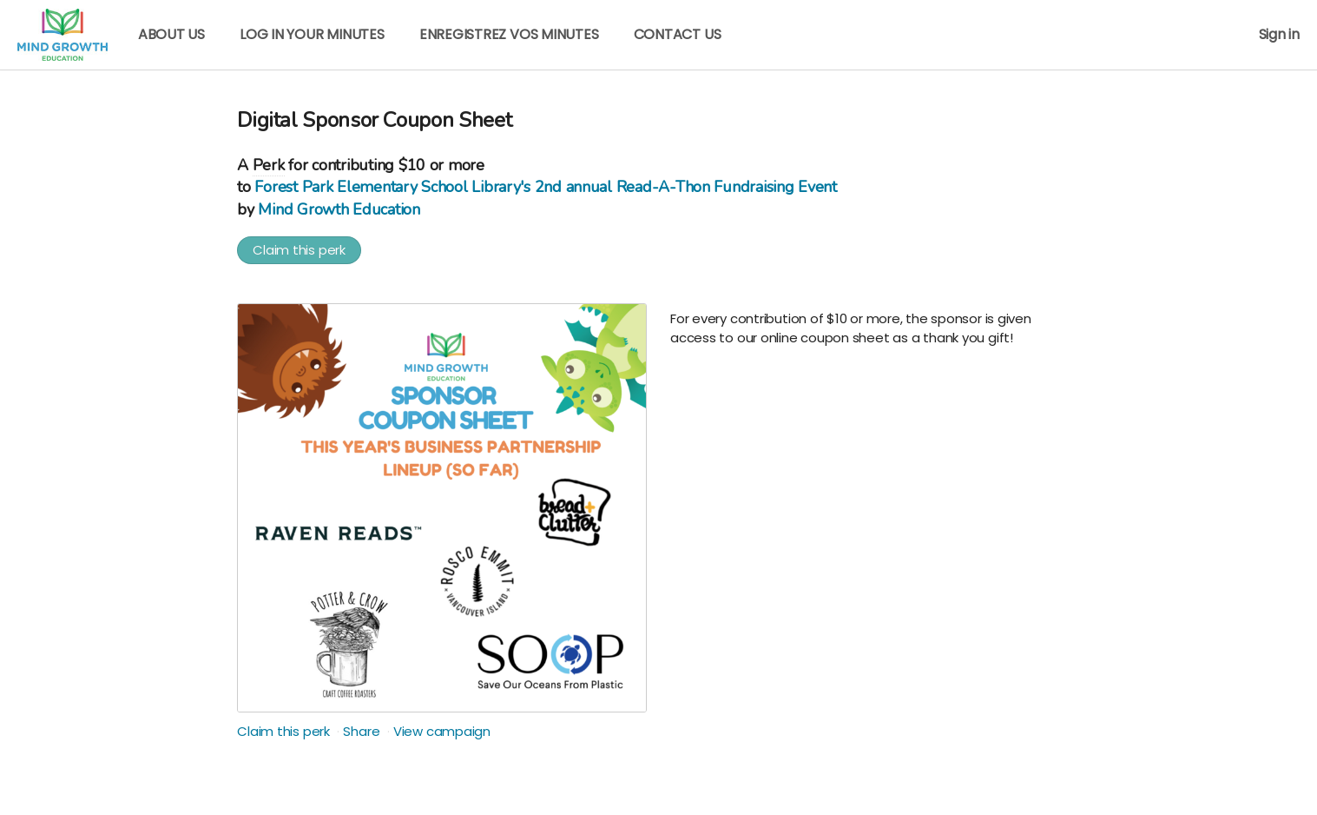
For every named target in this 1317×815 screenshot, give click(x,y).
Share (361, 731)
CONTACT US (677, 34)
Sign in (1279, 34)
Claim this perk (299, 250)
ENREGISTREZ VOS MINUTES (509, 34)
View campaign (442, 731)
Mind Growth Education (338, 209)
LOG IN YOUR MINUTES (312, 34)
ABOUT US (171, 34)
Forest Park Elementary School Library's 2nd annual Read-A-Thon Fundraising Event (545, 186)
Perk (269, 165)
